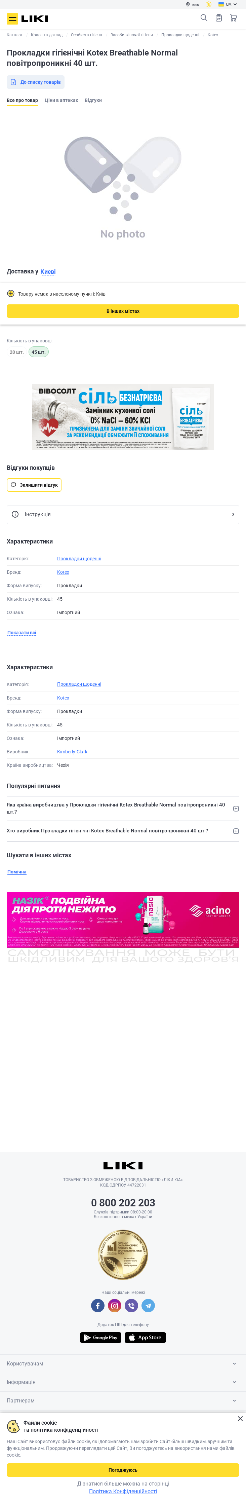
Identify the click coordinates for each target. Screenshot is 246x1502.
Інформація (123, 1382)
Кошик (233, 18)
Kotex (63, 572)
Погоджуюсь (123, 1470)
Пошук (204, 18)
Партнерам (123, 1401)
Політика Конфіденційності (123, 1491)
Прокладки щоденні (79, 558)
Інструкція (31, 515)
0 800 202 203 (123, 1203)
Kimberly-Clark (72, 751)
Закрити (240, 1419)
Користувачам (123, 1364)
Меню (12, 19)
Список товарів (219, 17)
